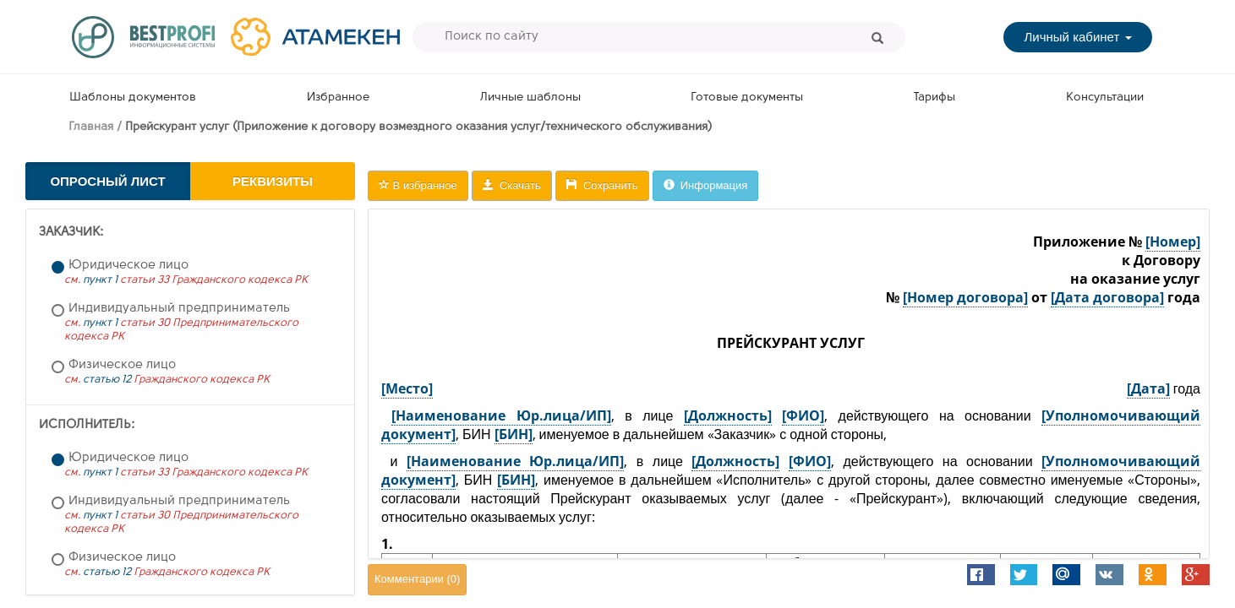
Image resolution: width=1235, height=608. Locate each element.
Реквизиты (272, 181)
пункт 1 (100, 279)
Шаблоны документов (132, 97)
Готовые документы (747, 97)
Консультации (1105, 97)
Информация (706, 185)
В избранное (418, 185)
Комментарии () (417, 579)
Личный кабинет (1077, 37)
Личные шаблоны (530, 97)
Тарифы (934, 97)
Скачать (512, 185)
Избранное (338, 97)
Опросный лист (107, 181)
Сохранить (602, 185)
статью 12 (107, 379)
